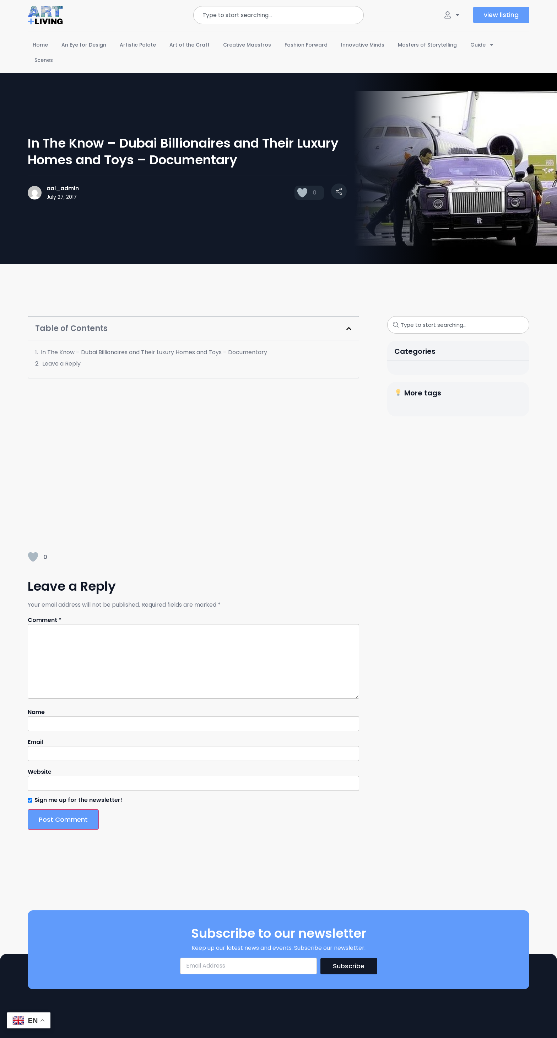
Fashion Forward (306, 44)
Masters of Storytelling (427, 44)
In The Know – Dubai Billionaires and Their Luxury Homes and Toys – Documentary (154, 352)
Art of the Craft (189, 44)
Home (40, 44)
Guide (482, 45)
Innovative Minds (362, 44)
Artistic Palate (138, 44)
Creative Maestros (247, 44)
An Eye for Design (83, 44)
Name (36, 712)
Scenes (43, 60)
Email (35, 742)
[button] (349, 328)
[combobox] (278, 15)
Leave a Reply (61, 364)
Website (40, 772)
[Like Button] (302, 192)
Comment (44, 620)
